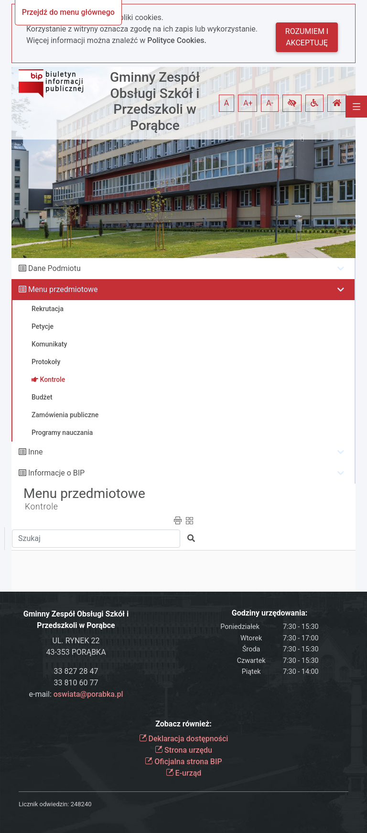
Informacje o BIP (56, 472)
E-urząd (184, 773)
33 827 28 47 (76, 671)
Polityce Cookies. (176, 40)
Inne (35, 451)
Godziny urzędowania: (269, 612)
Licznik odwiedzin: (44, 804)
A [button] (226, 103)
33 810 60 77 (76, 682)
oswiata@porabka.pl (88, 694)
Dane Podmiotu (54, 268)
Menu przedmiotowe (63, 289)
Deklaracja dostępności (183, 738)
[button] (292, 103)
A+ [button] (248, 103)
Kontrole (41, 506)
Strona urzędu (183, 750)
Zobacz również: (183, 723)
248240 (81, 804)
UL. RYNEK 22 (76, 640)
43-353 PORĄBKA (76, 652)
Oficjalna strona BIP (183, 761)
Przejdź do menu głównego (68, 12)
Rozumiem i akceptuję (306, 37)
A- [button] (269, 103)
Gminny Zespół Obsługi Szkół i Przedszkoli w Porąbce (155, 101)
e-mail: (76, 694)
